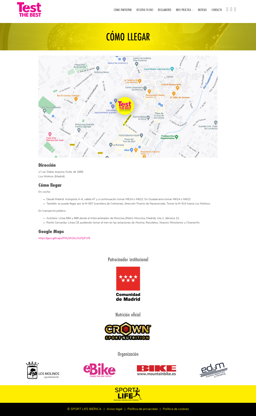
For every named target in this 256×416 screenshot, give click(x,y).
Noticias (203, 9)
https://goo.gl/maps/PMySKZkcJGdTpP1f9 (64, 238)
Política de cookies (176, 409)
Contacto (217, 9)
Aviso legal (114, 409)
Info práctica (183, 9)
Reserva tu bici (146, 9)
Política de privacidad (142, 409)
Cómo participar (123, 9)
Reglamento (165, 9)
